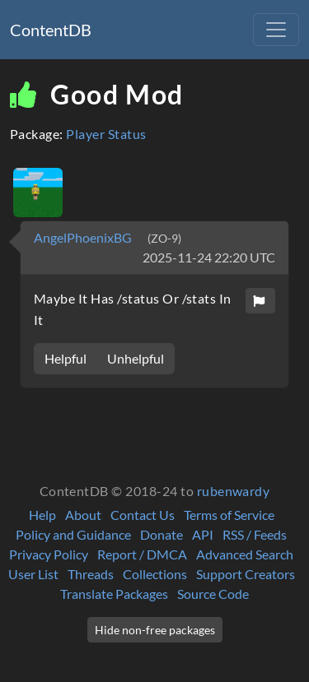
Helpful (65, 358)
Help (42, 514)
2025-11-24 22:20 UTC (209, 257)
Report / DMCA (142, 554)
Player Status (106, 134)
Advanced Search (244, 554)
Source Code (213, 593)
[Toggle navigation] (276, 29)
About (83, 514)
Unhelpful (135, 358)
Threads (91, 574)
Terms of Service (229, 514)
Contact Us (142, 514)
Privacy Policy (48, 554)
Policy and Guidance (73, 534)
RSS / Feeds (254, 534)
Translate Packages (114, 593)
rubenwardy (233, 491)
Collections (155, 574)
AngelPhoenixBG (84, 237)
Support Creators (245, 574)
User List (33, 574)
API (202, 534)
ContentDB (50, 29)
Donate (161, 534)
